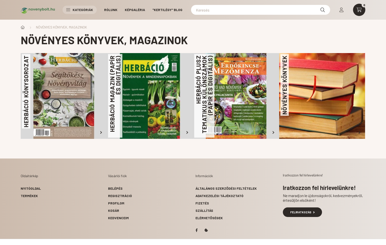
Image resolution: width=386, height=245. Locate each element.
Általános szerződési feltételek (226, 188)
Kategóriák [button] (79, 10)
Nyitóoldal (31, 188)
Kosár (113, 210)
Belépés (115, 188)
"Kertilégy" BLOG (167, 10)
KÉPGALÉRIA (135, 10)
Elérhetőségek (209, 218)
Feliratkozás (302, 212)
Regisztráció (120, 196)
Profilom (116, 203)
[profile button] (341, 10)
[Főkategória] (23, 27)
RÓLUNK (110, 10)
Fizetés (202, 203)
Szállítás (204, 210)
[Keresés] (260, 10)
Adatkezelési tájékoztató (219, 196)
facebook (196, 230)
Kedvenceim (118, 218)
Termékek (29, 196)
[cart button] (359, 10)
